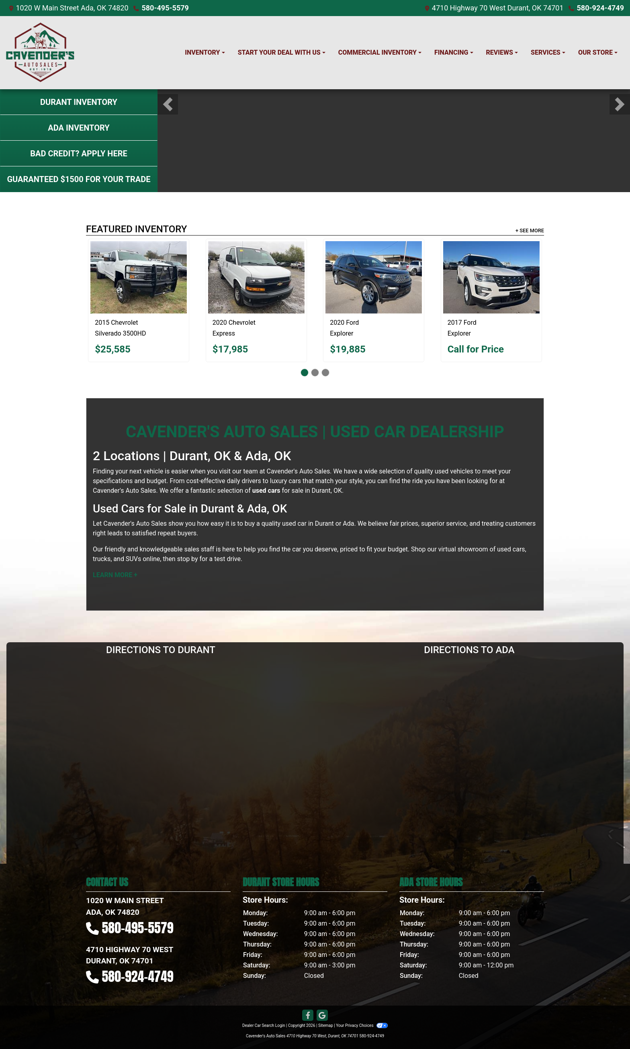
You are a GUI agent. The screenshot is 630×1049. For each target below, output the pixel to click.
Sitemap (325, 1025)
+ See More (529, 230)
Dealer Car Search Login (263, 1025)
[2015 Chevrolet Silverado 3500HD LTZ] (138, 277)
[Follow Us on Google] (322, 1016)
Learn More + (115, 575)
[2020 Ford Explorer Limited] (373, 277)
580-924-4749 (600, 8)
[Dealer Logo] (40, 53)
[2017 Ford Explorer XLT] (491, 277)
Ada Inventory (78, 128)
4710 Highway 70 (460, 8)
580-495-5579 (164, 8)
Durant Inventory (78, 102)
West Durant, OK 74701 (526, 8)
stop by (187, 559)
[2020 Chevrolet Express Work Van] (256, 277)
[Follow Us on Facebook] (307, 1016)
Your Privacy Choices (362, 1025)
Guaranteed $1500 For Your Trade (78, 179)
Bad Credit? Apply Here (78, 153)
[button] (168, 104)
